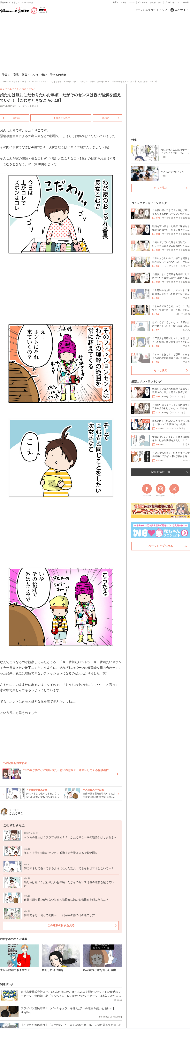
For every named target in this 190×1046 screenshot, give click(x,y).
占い (160, 2)
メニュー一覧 (183, 2)
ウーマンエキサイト (28, 106)
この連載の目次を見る (61, 925)
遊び (44, 74)
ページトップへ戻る (160, 546)
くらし (124, 2)
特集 (134, 139)
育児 (16, 74)
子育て (115, 2)
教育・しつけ (30, 74)
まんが (153, 2)
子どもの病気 (58, 74)
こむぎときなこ (27, 88)
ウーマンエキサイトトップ (150, 9)
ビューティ (143, 2)
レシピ (132, 2)
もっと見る (160, 187)
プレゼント (170, 2)
